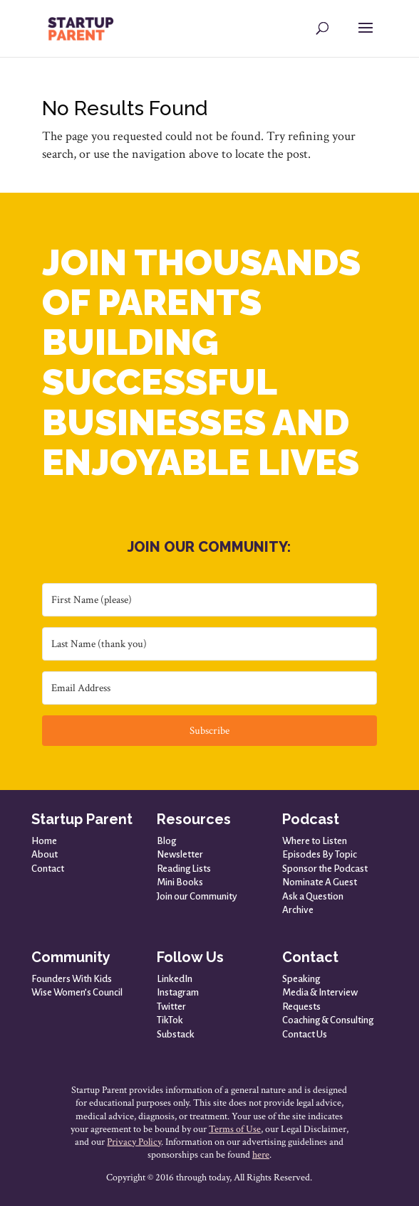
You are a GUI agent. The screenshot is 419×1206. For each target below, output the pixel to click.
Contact (47, 868)
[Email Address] (209, 688)
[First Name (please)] (209, 600)
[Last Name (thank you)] (209, 644)
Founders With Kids (71, 978)
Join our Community (197, 896)
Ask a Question (312, 896)
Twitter (171, 1006)
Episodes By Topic (319, 854)
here (260, 1154)
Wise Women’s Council (77, 992)
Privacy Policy (134, 1142)
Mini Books (180, 882)
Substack (176, 1034)
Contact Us (304, 1034)
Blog (166, 841)
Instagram (178, 992)
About (44, 854)
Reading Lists (184, 868)
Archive (298, 910)
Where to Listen (314, 841)
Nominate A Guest (319, 882)
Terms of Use (235, 1129)
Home (44, 841)
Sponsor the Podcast (325, 868)
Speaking (301, 978)
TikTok (170, 1020)
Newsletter (180, 854)
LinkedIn (174, 978)
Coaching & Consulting (327, 1020)
